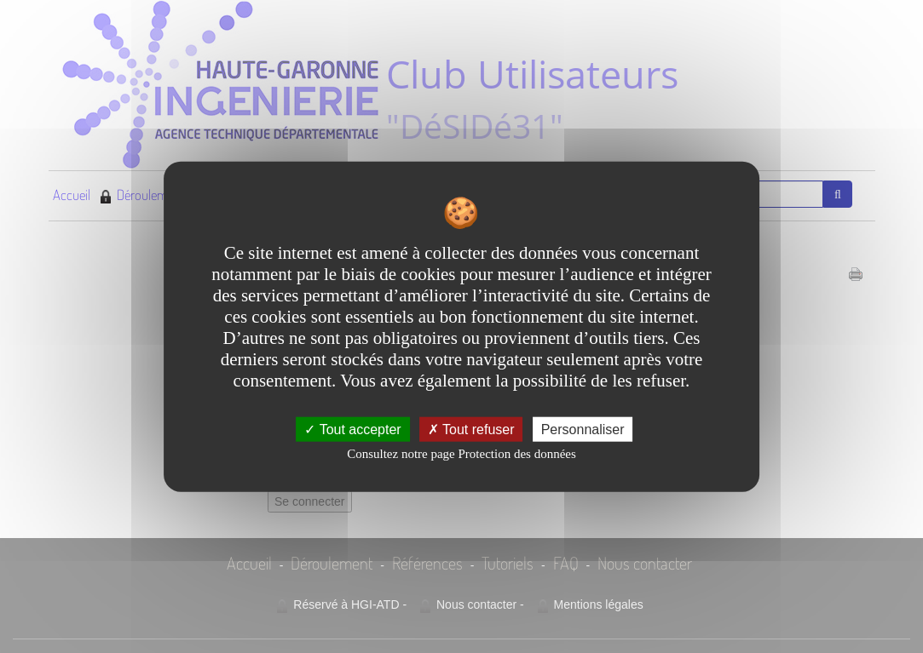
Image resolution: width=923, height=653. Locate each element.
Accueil (71, 194)
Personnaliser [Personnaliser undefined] (583, 428)
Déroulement (142, 194)
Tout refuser (471, 428)
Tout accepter (352, 428)
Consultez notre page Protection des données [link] (461, 453)
